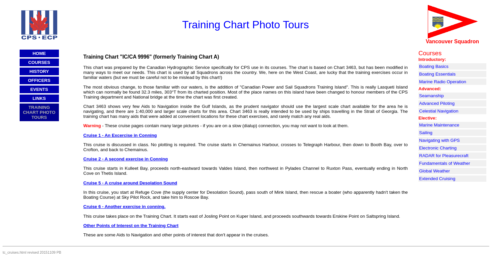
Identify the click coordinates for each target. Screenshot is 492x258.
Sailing (425, 132)
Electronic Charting (438, 147)
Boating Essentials (437, 74)
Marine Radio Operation (442, 81)
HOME (39, 53)
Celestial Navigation (438, 111)
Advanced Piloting (437, 103)
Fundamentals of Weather (444, 163)
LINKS (39, 98)
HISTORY (39, 71)
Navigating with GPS (439, 140)
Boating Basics (433, 66)
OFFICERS (39, 80)
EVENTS (39, 89)
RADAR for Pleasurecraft (443, 155)
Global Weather (434, 170)
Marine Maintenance (439, 125)
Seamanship (431, 95)
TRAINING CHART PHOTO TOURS (39, 112)
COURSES (39, 62)
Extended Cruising (437, 178)
